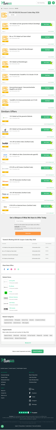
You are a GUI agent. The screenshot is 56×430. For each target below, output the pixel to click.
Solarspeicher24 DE (50, 124)
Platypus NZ (39, 335)
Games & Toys (25, 320)
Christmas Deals (33, 382)
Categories (6, 8)
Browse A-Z (28, 343)
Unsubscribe (16, 226)
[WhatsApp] (3, 426)
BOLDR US (52, 149)
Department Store (8, 323)
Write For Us (4, 395)
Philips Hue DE (51, 162)
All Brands (3, 382)
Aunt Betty (46, 335)
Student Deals (4, 377)
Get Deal (47, 37)
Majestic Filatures (8, 335)
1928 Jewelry (12, 308)
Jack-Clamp (12, 303)
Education (31, 320)
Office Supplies (25, 323)
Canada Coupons (12, 368)
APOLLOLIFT (52, 213)
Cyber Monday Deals (33, 380)
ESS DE (16, 8)
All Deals (3, 385)
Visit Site (12, 14)
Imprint (2, 398)
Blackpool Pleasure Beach (20, 338)
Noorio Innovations (51, 200)
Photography (17, 320)
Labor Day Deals (32, 377)
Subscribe (28, 233)
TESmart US (52, 187)
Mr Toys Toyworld (31, 335)
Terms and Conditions (36, 426)
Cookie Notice (28, 426)
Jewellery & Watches (8, 320)
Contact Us (3, 393)
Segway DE (52, 136)
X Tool (10, 292)
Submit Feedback (37, 351)
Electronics (11, 8)
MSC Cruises (23, 335)
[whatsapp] (18, 269)
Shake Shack (16, 335)
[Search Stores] (49, 2)
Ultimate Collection (13, 297)
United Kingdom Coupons (22, 368)
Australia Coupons (4, 368)
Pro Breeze (11, 286)
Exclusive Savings (5, 375)
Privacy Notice (22, 426)
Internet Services (17, 323)
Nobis (51, 335)
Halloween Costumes (8, 338)
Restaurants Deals (5, 380)
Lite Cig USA (12, 281)
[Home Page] (2, 8)
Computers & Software (40, 320)
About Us (3, 391)
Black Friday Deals (33, 375)
